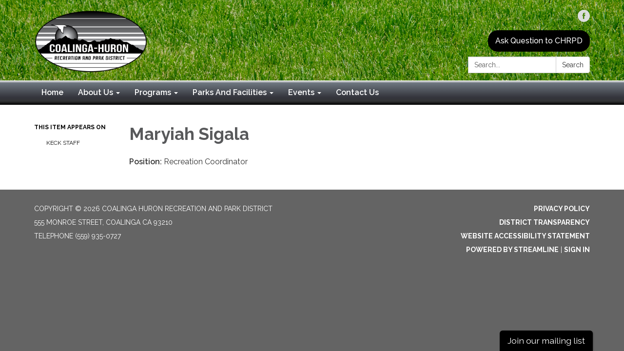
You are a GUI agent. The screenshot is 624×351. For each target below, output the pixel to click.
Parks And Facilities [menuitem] (230, 92)
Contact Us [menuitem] (357, 92)
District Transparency (544, 222)
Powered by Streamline (512, 250)
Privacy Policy (562, 209)
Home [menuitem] (52, 92)
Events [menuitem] (301, 92)
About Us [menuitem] (95, 92)
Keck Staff (63, 142)
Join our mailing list (546, 340)
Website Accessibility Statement (525, 236)
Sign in (577, 250)
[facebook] (584, 19)
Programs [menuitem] (153, 92)
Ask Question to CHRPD (539, 40)
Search (573, 65)
